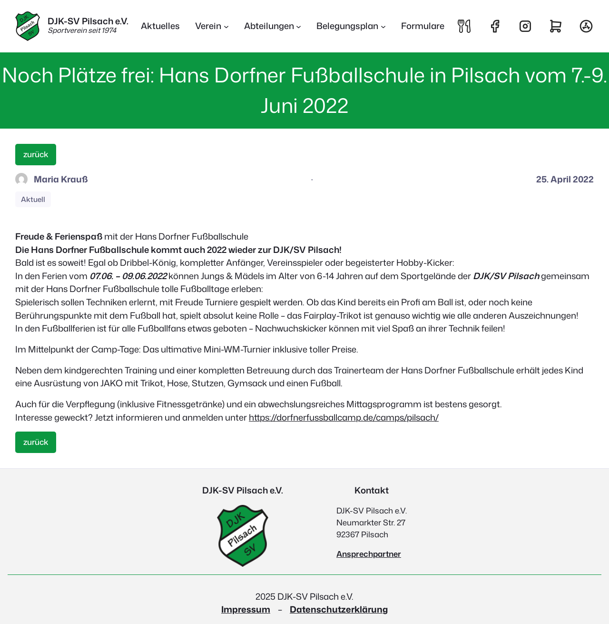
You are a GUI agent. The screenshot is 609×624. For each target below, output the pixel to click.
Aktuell (33, 199)
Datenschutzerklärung (339, 609)
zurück (36, 154)
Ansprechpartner (368, 553)
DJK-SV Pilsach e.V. (88, 21)
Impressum (245, 609)
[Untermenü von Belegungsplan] (351, 26)
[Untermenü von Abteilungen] (273, 26)
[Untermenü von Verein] (212, 26)
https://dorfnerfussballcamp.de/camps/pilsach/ (344, 417)
